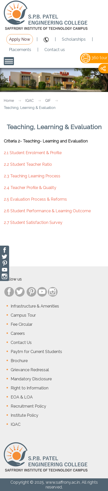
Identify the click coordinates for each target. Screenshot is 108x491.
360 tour (94, 57)
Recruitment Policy (28, 406)
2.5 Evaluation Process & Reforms (35, 199)
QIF (48, 101)
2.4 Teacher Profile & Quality (30, 187)
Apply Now (19, 39)
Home (9, 101)
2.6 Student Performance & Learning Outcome (47, 210)
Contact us (54, 49)
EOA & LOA (22, 397)
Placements (20, 49)
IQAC (29, 101)
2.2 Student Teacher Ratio (28, 164)
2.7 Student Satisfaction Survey (33, 222)
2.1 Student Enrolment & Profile (33, 152)
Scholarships (74, 39)
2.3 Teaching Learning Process (32, 176)
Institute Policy (24, 415)
